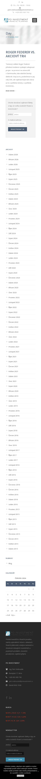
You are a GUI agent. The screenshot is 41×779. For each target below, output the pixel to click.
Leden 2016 (13, 504)
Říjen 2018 (13, 421)
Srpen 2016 (13, 480)
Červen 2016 (13, 489)
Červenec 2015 (14, 534)
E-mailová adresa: (14, 120)
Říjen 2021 (13, 356)
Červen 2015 (13, 539)
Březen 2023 (13, 287)
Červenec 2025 (14, 184)
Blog (10, 563)
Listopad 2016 (14, 465)
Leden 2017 (13, 460)
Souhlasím (20, 776)
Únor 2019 (13, 401)
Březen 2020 (13, 391)
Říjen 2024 (13, 228)
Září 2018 (12, 425)
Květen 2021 (13, 371)
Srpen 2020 (13, 386)
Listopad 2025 (14, 169)
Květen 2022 (13, 327)
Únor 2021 (13, 381)
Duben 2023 (13, 283)
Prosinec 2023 (14, 263)
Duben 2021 (13, 376)
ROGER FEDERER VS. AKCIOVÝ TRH (20, 54)
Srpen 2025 (13, 179)
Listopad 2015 (14, 514)
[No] (38, 771)
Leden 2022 (13, 342)
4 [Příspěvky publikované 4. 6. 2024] (12, 594)
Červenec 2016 (14, 485)
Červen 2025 (13, 189)
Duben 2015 (13, 549)
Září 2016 (12, 475)
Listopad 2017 (14, 450)
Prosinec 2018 (14, 411)
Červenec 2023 (14, 278)
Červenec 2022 (14, 317)
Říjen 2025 (13, 174)
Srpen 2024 (13, 238)
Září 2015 (12, 524)
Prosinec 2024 (14, 218)
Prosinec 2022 (14, 297)
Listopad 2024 (14, 223)
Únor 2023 (13, 292)
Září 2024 (12, 233)
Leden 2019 (13, 406)
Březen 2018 (13, 440)
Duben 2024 (13, 253)
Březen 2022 (13, 332)
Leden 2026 (13, 164)
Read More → (11, 91)
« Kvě (8, 615)
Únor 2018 (13, 445)
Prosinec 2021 (14, 347)
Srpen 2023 (13, 273)
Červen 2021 (13, 366)
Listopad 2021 (14, 352)
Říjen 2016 (13, 470)
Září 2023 (12, 268)
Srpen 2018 (13, 430)
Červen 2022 (13, 322)
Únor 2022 (13, 337)
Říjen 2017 (13, 455)
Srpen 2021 (13, 361)
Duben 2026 (13, 154)
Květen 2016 (13, 494)
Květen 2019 (13, 396)
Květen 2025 (13, 194)
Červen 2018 (13, 435)
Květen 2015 (13, 544)
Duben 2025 (13, 199)
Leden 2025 (13, 214)
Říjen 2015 (13, 519)
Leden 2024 (13, 258)
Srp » (13, 615)
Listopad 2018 (14, 416)
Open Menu (34, 20)
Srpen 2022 (13, 312)
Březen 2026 (13, 159)
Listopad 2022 (14, 302)
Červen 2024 (13, 243)
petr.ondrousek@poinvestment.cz (20, 10)
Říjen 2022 (13, 307)
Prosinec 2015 (14, 509)
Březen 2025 (13, 204)
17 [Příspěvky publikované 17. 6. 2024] (8, 605)
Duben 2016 (13, 499)
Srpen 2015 (13, 529)
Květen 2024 (13, 248)
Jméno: (11, 114)
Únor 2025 (13, 209)
